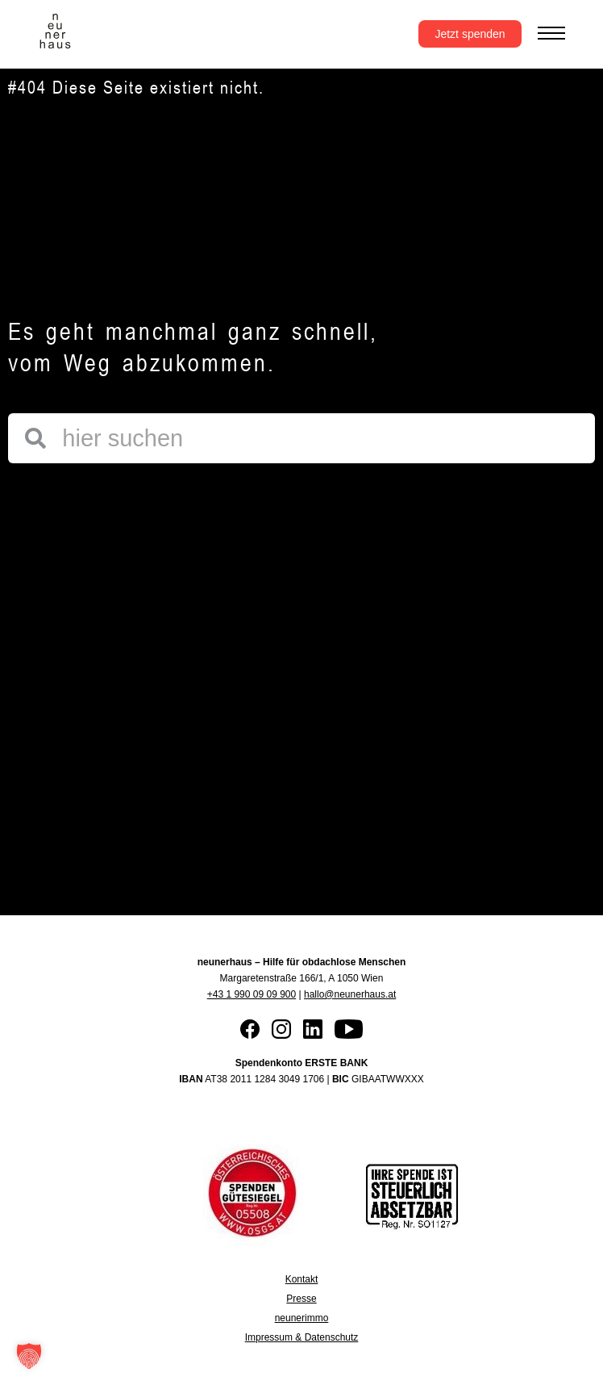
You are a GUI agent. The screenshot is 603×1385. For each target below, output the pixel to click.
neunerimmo (302, 1318)
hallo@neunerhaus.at (350, 994)
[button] (29, 1356)
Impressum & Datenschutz (302, 1337)
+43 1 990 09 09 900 (251, 994)
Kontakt (301, 1279)
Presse (301, 1298)
